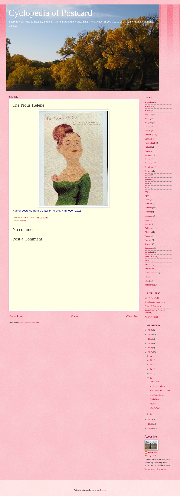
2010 (150, 424)
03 (151, 373)
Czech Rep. (149, 135)
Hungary (148, 171)
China (147, 127)
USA (147, 281)
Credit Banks (155, 399)
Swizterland (149, 268)
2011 (150, 419)
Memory (148, 208)
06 (151, 360)
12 (151, 356)
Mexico (148, 212)
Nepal (147, 220)
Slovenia (148, 252)
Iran (146, 183)
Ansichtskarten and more (155, 302)
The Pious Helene (157, 395)
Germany (22, 221)
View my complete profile (155, 469)
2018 (150, 330)
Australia (148, 106)
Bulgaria (148, 123)
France (147, 151)
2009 (150, 428)
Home (74, 316)
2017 (150, 334)
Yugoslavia (149, 285)
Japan (147, 196)
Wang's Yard (155, 408)
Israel (147, 187)
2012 (150, 352)
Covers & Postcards (153, 306)
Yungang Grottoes (157, 386)
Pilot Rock (152, 453)
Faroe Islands (150, 143)
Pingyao (153, 404)
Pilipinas (148, 232)
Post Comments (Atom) (29, 323)
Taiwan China (150, 272)
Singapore (149, 248)
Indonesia (149, 179)
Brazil (147, 118)
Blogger (102, 490)
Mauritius (149, 204)
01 (151, 414)
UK (146, 277)
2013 (150, 348)
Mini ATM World (152, 298)
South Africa (150, 256)
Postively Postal (151, 317)
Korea (147, 200)
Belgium (148, 114)
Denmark (148, 139)
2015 (150, 343)
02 (151, 378)
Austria (148, 110)
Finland (148, 147)
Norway (148, 224)
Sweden (148, 264)
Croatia (148, 131)
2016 (150, 339)
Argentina (149, 102)
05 (151, 365)
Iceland (148, 175)
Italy (146, 191)
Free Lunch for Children (160, 390)
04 (151, 369)
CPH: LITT (154, 382)
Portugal (148, 240)
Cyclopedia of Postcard (50, 13)
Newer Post (15, 316)
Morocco (148, 216)
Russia (147, 244)
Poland (147, 236)
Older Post (132, 316)
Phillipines (149, 228)
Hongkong (149, 167)
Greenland (149, 163)
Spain (147, 260)
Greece (147, 159)
